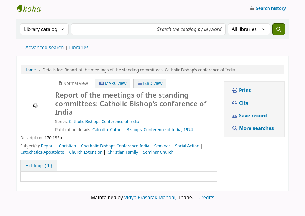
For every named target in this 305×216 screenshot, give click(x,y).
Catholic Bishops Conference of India (104, 121)
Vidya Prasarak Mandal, (150, 197)
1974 (188, 129)
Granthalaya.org (32, 8)
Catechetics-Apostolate (42, 152)
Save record (250, 115)
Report (47, 145)
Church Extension (86, 152)
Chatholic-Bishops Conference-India (115, 145)
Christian (67, 145)
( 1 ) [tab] (38, 165)
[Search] (278, 29)
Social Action (187, 145)
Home (30, 70)
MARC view (113, 83)
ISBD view (150, 83)
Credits (206, 197)
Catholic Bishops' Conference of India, (146, 129)
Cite (240, 103)
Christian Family (122, 152)
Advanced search (44, 47)
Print (241, 90)
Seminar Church (158, 152)
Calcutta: (100, 129)
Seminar (162, 145)
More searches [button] (253, 128)
